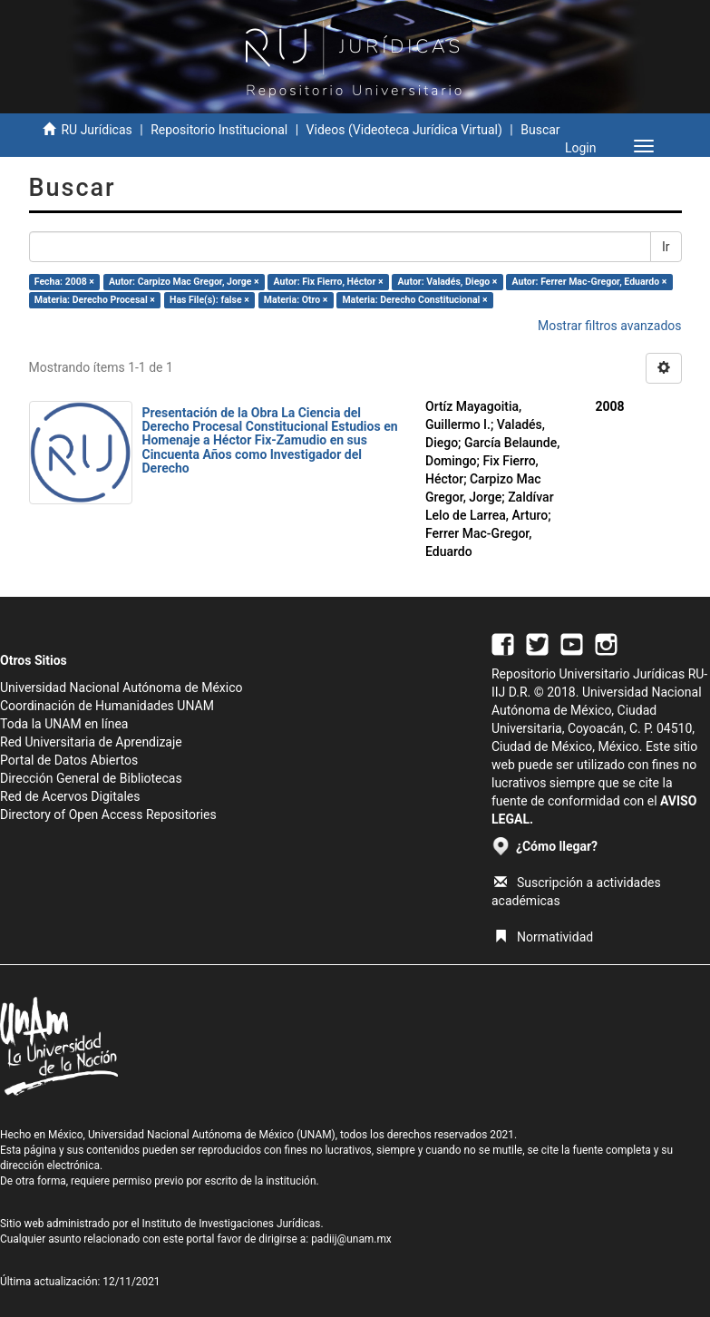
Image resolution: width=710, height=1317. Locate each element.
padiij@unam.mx (351, 1239)
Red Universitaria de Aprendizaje (91, 742)
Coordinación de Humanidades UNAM (107, 705)
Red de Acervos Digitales (70, 796)
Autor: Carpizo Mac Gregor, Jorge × (183, 282)
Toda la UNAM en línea (64, 724)
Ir (666, 246)
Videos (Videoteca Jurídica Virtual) (404, 129)
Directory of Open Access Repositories (108, 814)
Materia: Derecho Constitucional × (414, 300)
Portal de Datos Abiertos (69, 760)
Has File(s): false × (209, 300)
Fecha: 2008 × (64, 282)
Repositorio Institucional (219, 129)
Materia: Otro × (295, 300)
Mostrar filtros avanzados (610, 325)
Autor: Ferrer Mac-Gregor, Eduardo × (589, 282)
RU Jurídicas (96, 129)
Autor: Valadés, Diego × (448, 282)
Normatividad (543, 937)
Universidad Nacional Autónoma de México (121, 687)
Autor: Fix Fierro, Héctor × (329, 282)
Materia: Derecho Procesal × (94, 300)
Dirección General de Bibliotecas (91, 778)
